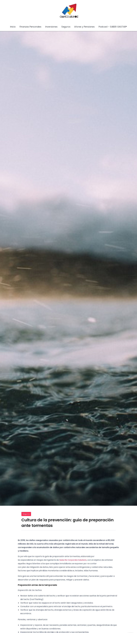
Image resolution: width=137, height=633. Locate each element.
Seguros (26, 514)
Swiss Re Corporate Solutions (73, 560)
